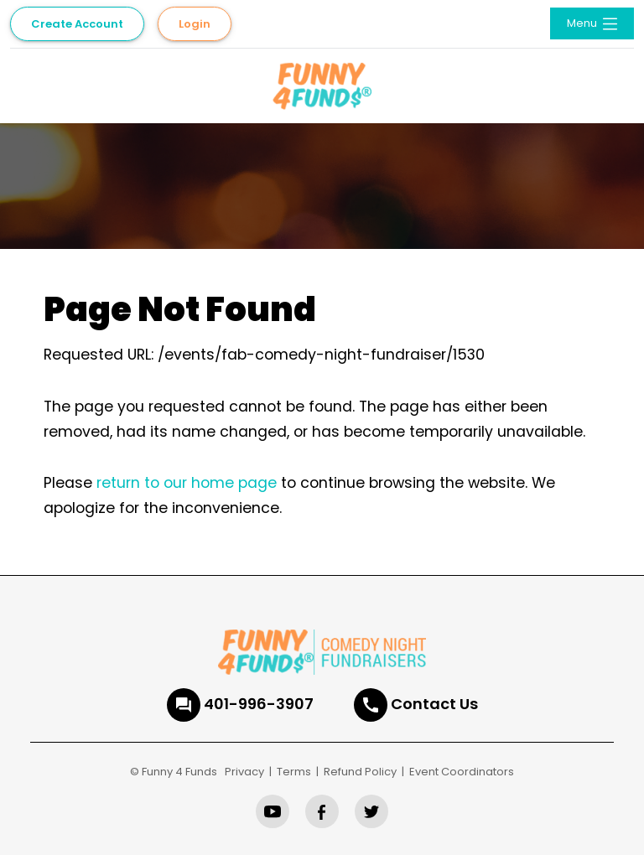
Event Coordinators (461, 772)
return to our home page (186, 483)
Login (194, 24)
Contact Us (434, 703)
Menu (594, 23)
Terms (294, 772)
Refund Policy (360, 772)
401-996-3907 (259, 703)
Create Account (77, 24)
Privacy (244, 772)
